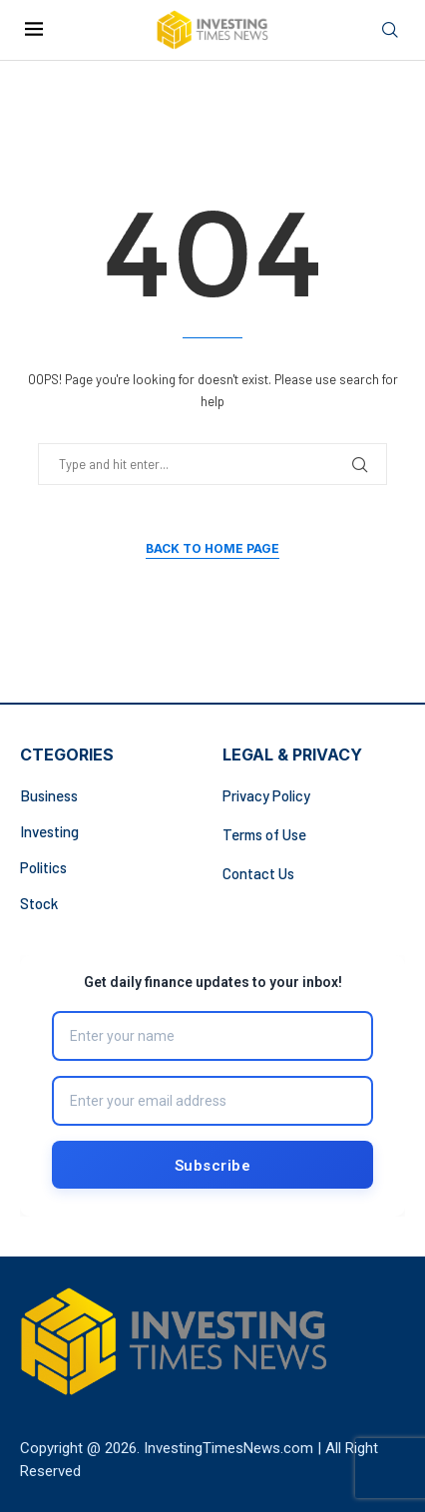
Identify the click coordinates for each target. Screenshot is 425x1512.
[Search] (390, 30)
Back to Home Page (212, 548)
